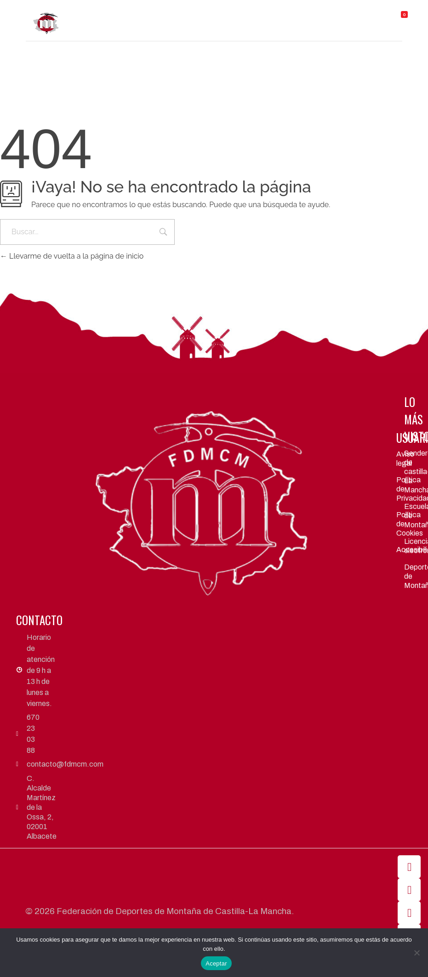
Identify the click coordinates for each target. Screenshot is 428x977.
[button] (251, 16)
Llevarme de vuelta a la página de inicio (71, 256)
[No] (416, 952)
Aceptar (216, 963)
